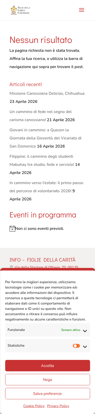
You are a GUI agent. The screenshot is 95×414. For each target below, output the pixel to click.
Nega (47, 379)
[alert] (48, 229)
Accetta (47, 365)
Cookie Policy (34, 406)
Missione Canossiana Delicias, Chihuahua (47, 93)
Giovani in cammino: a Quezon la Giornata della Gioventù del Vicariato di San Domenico (46, 138)
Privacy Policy (58, 406)
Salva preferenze (47, 393)
